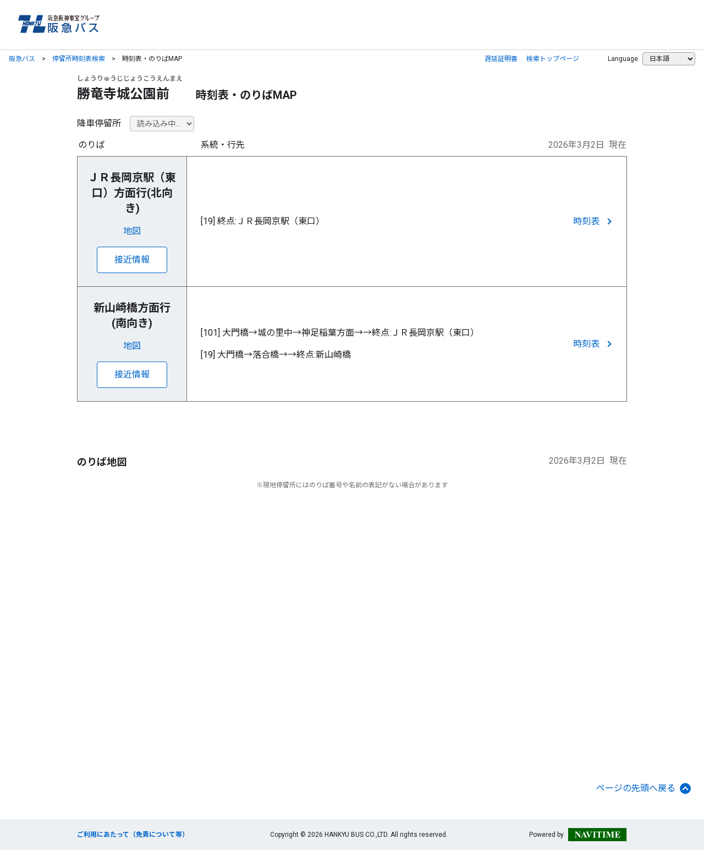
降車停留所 (99, 123)
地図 (132, 231)
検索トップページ (552, 59)
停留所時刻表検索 (78, 59)
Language (623, 59)
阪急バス (22, 59)
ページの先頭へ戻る (643, 788)
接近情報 (132, 259)
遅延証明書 (501, 59)
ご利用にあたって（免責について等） (133, 834)
